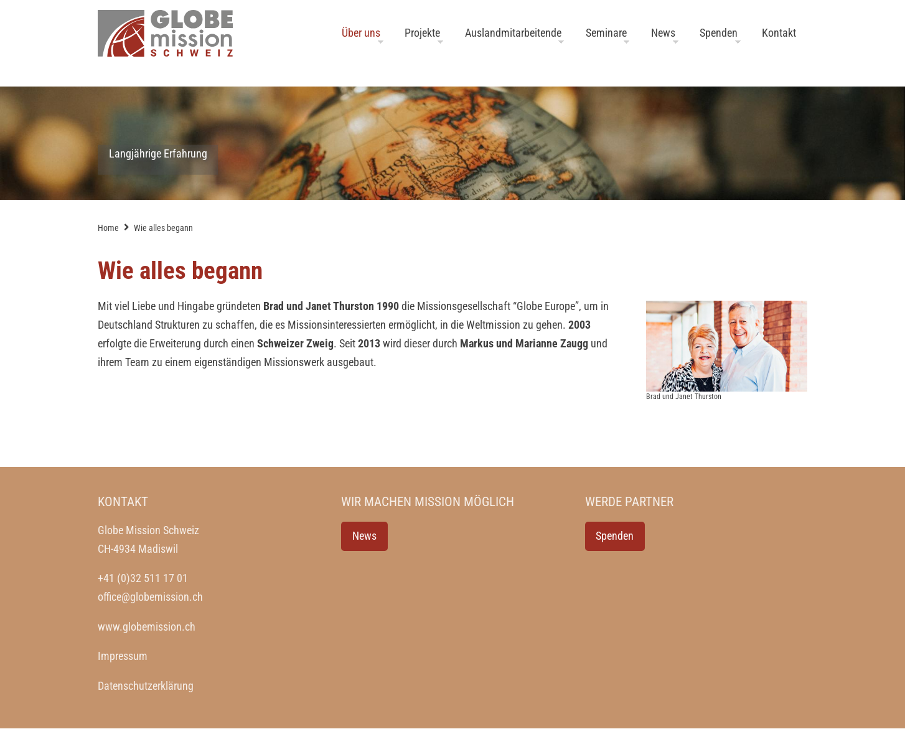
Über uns (361, 33)
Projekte (422, 33)
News (663, 33)
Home (108, 228)
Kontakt (779, 33)
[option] (452, 143)
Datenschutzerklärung (146, 686)
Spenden (719, 33)
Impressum (123, 656)
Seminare (606, 33)
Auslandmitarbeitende (513, 33)
